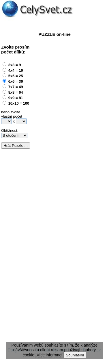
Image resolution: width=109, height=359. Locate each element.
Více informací (49, 355)
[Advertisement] (54, 96)
